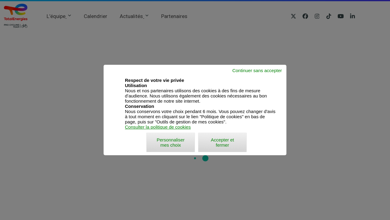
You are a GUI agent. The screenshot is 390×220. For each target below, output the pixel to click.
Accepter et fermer (222, 142)
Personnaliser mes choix (171, 142)
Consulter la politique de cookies (158, 127)
